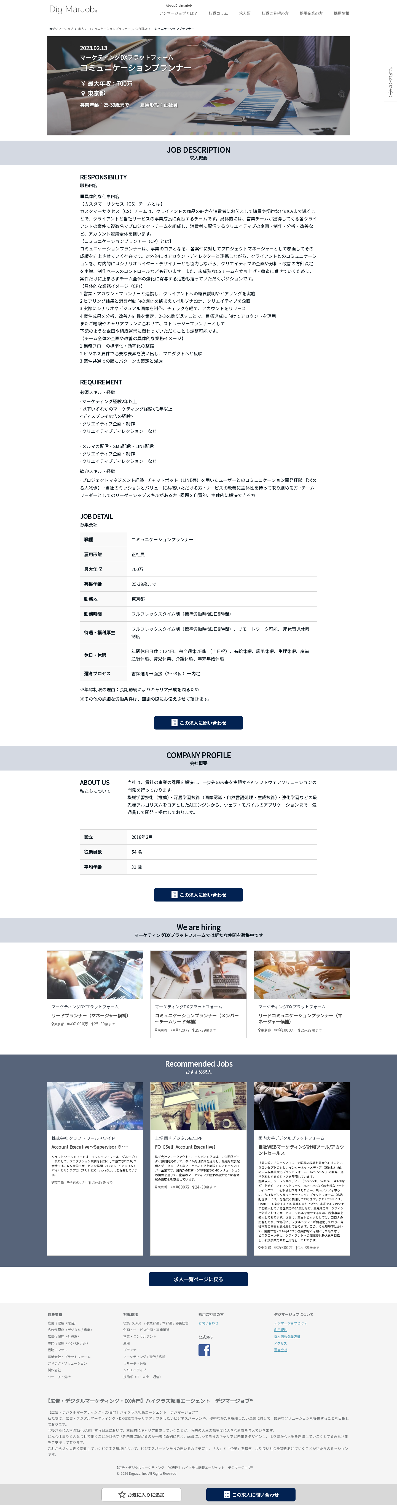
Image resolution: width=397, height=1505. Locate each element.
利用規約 (280, 1329)
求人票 (245, 13)
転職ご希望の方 (275, 13)
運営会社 (280, 1349)
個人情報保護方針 (287, 1336)
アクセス (280, 1343)
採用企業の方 (311, 13)
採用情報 (341, 13)
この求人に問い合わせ (202, 722)
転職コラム (218, 13)
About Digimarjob (179, 5)
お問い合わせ (208, 1323)
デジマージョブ (79, 1470)
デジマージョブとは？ (178, 13)
